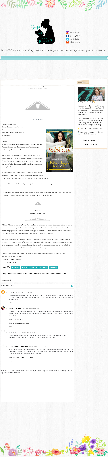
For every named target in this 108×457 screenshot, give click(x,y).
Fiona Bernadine (15, 310)
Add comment (6, 367)
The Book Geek (17, 258)
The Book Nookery (15, 260)
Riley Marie (12, 263)
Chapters (37, 215)
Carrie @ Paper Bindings (18, 348)
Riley (3, 263)
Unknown (12, 294)
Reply (10, 304)
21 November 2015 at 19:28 (25, 294)
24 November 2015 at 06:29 (27, 334)
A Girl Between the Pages (22, 324)
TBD (42, 215)
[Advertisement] (36, 420)
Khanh (4, 260)
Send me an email (91, 145)
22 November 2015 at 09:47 (31, 310)
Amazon (31, 215)
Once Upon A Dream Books (24, 359)
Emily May (5, 258)
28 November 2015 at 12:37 (37, 348)
